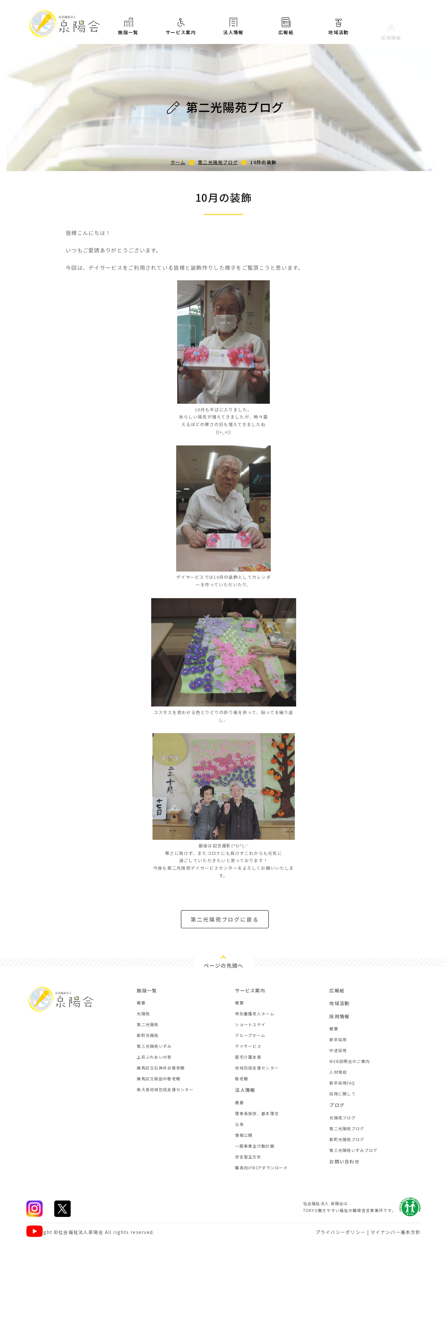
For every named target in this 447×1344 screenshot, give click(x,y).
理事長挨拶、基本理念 (257, 1113)
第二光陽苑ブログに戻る (225, 925)
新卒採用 (338, 1039)
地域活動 (339, 1003)
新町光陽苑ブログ (346, 1139)
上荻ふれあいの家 (154, 1057)
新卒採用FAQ (342, 1083)
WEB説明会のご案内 (349, 1061)
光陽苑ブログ (342, 1117)
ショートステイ (250, 1024)
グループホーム (250, 1035)
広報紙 (286, 31)
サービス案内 (181, 26)
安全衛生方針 (248, 1156)
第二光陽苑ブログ (218, 162)
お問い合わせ (344, 1161)
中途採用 (338, 1050)
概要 (141, 1002)
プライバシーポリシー (341, 1232)
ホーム (178, 162)
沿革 (239, 1124)
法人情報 (233, 28)
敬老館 (241, 1078)
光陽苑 (143, 1013)
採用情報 (339, 1016)
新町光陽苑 (147, 1035)
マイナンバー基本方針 (395, 1232)
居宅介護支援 (248, 1057)
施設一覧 (128, 25)
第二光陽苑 (147, 1024)
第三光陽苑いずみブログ (353, 1150)
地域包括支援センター (257, 1067)
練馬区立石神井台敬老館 (161, 1067)
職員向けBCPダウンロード (261, 1167)
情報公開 (243, 1135)
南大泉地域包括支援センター (165, 1089)
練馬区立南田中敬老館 (158, 1078)
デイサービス (248, 1046)
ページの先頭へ (224, 965)
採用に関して (342, 1093)
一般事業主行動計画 (254, 1146)
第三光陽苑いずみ (154, 1046)
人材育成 (338, 1072)
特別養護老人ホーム (254, 1013)
